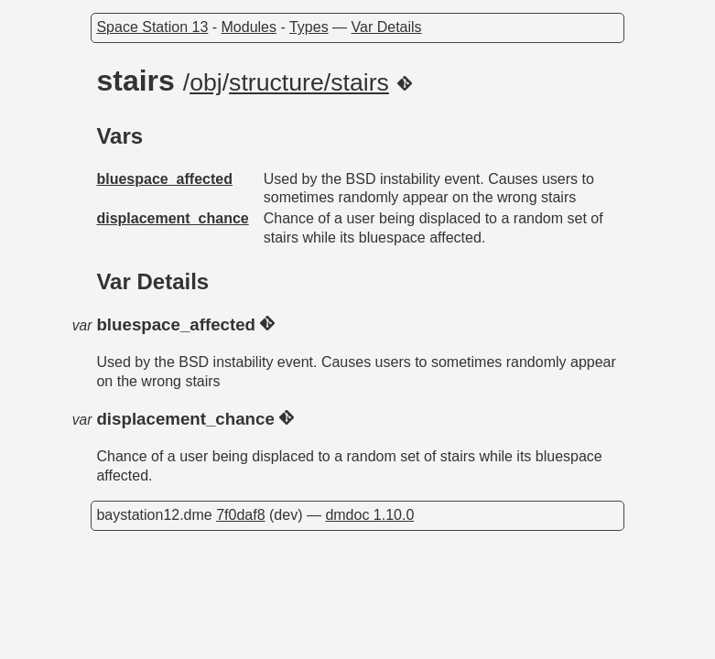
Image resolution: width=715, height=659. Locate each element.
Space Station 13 (152, 27)
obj (206, 82)
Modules (249, 27)
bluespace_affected (164, 179)
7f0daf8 (240, 515)
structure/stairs (309, 82)
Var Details (387, 27)
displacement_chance (172, 218)
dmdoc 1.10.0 (369, 515)
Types (309, 27)
